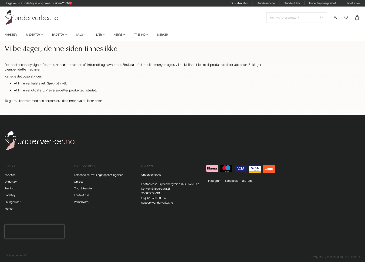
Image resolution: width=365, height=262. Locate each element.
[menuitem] (11, 34)
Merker (9, 209)
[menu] (182, 34)
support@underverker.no (157, 203)
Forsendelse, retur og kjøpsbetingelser (98, 175)
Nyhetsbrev (353, 3)
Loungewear (12, 202)
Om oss (78, 182)
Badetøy (10, 195)
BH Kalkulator (239, 3)
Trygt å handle (83, 188)
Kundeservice (266, 3)
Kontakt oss (81, 195)
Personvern (81, 202)
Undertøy (11, 182)
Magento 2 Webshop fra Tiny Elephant (336, 257)
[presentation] (34, 231)
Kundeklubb (292, 3)
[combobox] (296, 17)
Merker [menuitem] (162, 35)
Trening (9, 188)
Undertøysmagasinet (322, 3)
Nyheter (10, 175)
